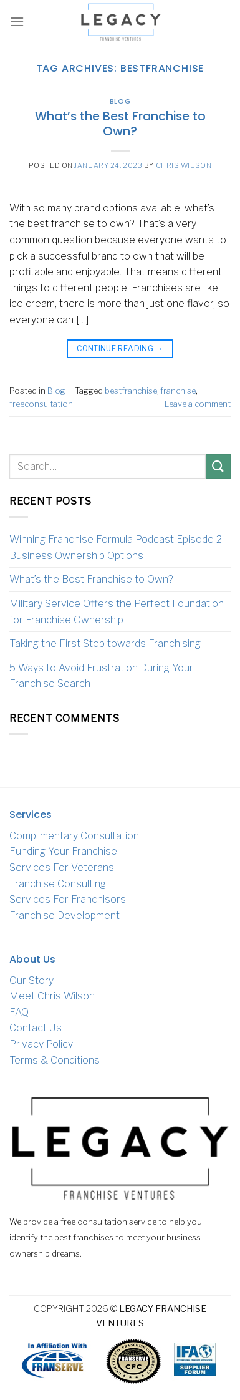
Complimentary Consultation (74, 836)
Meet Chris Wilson (52, 996)
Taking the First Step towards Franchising (105, 643)
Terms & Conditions (54, 1060)
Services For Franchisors (67, 899)
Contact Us (35, 1028)
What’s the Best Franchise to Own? (120, 124)
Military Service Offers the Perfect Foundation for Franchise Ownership (116, 612)
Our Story (31, 980)
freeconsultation (41, 404)
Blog (120, 101)
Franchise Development (64, 915)
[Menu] (16, 21)
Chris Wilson (184, 165)
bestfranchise (131, 391)
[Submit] (218, 466)
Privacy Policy (41, 1044)
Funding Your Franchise (63, 851)
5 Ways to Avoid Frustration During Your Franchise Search (101, 676)
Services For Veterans (61, 867)
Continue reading (120, 348)
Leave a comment (198, 404)
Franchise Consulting (57, 884)
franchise (178, 391)
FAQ (19, 1012)
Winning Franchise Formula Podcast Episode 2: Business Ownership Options (116, 547)
